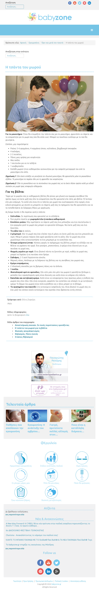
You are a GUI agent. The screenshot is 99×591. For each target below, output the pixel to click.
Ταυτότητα (17, 581)
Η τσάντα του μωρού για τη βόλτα (31, 328)
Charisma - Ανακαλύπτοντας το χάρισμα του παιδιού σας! (32, 535)
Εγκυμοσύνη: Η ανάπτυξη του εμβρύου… (36, 428)
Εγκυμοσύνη (34, 43)
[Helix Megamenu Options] (94, 30)
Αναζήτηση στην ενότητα (17, 51)
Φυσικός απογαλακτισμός (27, 331)
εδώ (27, 315)
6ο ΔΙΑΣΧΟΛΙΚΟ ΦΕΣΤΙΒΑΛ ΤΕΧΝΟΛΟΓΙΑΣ (25, 530)
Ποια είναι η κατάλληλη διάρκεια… (78, 428)
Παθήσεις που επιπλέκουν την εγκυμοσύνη (14, 428)
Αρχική (23, 43)
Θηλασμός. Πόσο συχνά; (26, 334)
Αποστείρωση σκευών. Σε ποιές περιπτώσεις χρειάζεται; (42, 325)
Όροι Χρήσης (28, 581)
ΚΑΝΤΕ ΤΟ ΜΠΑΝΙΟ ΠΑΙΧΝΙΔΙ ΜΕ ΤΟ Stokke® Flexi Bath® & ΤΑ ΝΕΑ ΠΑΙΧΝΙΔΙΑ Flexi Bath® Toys (49, 540)
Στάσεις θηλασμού (24, 337)
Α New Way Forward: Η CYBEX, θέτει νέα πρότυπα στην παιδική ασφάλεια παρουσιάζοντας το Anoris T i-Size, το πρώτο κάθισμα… (48, 524)
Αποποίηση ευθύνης (78, 581)
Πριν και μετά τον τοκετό (52, 43)
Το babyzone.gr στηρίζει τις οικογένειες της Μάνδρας (30, 545)
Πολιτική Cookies (61, 581)
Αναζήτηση (11, 2)
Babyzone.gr (56, 584)
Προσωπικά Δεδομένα (44, 581)
